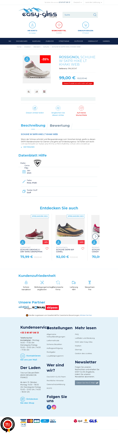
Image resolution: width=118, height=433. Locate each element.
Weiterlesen (28, 147)
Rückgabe (51, 352)
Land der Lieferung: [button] (93, 2)
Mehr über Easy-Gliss (83, 342)
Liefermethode (53, 340)
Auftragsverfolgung (55, 348)
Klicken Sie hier (86, 315)
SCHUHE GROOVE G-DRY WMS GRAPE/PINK (31, 250)
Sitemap (78, 349)
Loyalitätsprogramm (55, 356)
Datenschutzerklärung (56, 384)
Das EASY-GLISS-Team (56, 376)
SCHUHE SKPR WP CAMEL (65, 250)
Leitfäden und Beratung (85, 338)
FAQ (77, 334)
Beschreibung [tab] (33, 125)
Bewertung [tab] (60, 125)
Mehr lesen (85, 327)
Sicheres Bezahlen (54, 344)
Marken (78, 346)
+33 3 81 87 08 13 (29, 332)
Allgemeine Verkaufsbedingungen (56, 335)
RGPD (49, 388)
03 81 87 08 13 (64, 2)
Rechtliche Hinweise (55, 380)
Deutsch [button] (78, 2)
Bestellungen (60, 327)
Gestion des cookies (83, 353)
